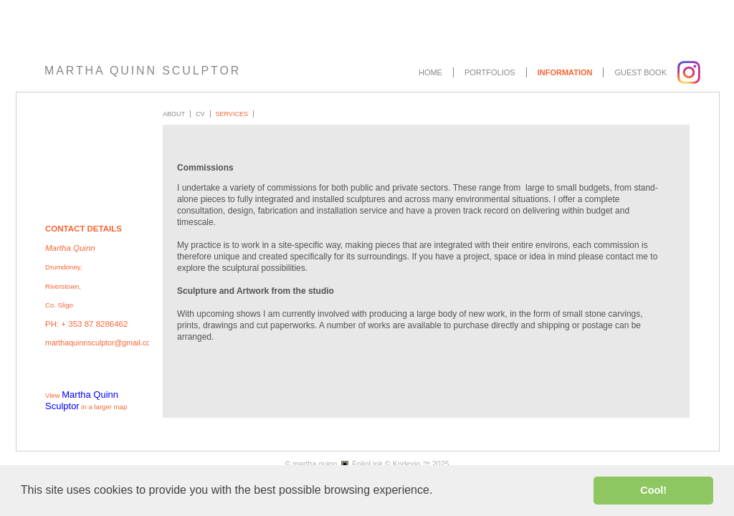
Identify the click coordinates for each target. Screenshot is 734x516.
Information (565, 72)
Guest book (640, 72)
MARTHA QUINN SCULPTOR (142, 70)
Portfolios (489, 72)
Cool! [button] (653, 490)
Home (430, 72)
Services (232, 114)
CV (200, 114)
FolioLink (367, 463)
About (174, 114)
